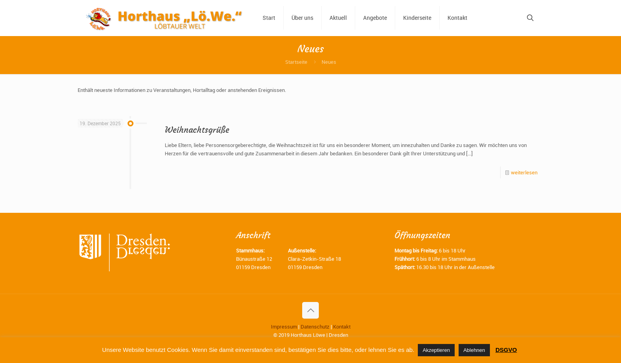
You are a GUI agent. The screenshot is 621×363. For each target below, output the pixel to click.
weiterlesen (524, 172)
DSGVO (506, 349)
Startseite (296, 61)
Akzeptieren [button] (436, 350)
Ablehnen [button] (474, 350)
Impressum (284, 326)
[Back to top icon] (310, 310)
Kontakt (342, 326)
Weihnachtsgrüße (197, 130)
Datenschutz (315, 326)
